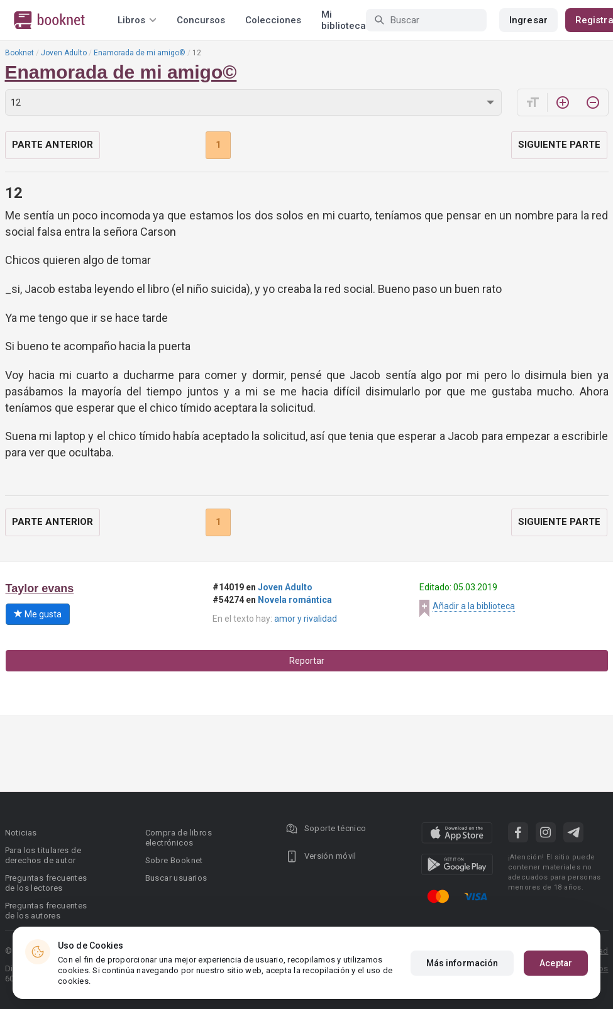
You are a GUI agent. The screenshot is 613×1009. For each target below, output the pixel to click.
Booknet (19, 52)
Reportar (306, 661)
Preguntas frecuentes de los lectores (46, 883)
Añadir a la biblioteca (474, 606)
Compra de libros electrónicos (178, 837)
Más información (462, 963)
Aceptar (555, 963)
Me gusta (38, 614)
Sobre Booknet (174, 860)
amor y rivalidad (305, 619)
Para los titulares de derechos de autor (43, 855)
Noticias (21, 832)
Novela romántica (295, 600)
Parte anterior (52, 144)
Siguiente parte (559, 144)
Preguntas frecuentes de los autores (46, 910)
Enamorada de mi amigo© (139, 52)
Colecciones (273, 20)
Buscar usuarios (176, 878)
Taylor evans (40, 588)
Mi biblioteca (343, 20)
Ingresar (528, 20)
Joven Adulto (64, 52)
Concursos (201, 20)
